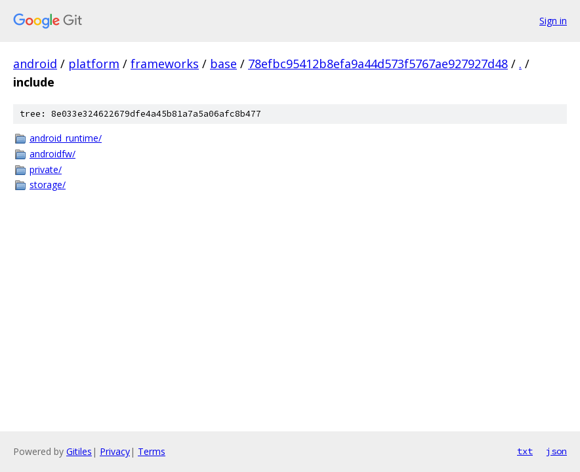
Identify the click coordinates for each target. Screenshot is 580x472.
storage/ (48, 184)
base (223, 63)
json (556, 451)
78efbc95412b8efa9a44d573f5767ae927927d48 (378, 63)
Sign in (553, 20)
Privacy (115, 451)
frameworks (165, 63)
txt (525, 451)
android (35, 63)
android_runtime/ (66, 138)
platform (93, 63)
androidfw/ (52, 154)
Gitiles (79, 451)
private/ (46, 169)
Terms (151, 451)
